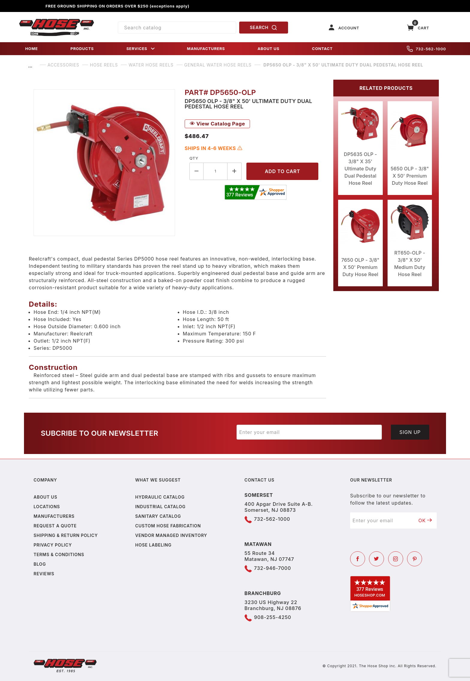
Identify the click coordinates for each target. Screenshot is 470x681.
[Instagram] (395, 558)
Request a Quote (55, 525)
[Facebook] (357, 558)
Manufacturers (54, 516)
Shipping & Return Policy (66, 535)
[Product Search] (177, 28)
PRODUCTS (82, 48)
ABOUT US (268, 48)
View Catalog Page (217, 124)
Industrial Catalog (160, 506)
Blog (40, 564)
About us (45, 497)
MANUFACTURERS (206, 48)
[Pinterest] (414, 558)
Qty (193, 158)
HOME (31, 48)
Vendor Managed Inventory (171, 535)
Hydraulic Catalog (160, 497)
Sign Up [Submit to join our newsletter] (410, 432)
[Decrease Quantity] (196, 171)
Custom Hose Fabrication (168, 525)
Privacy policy (53, 544)
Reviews (44, 573)
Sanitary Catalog (158, 516)
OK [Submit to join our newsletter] (425, 520)
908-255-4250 (272, 617)
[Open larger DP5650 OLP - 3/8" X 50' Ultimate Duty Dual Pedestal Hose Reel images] (104, 162)
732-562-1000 (426, 49)
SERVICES (141, 48)
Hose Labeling (153, 544)
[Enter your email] (309, 432)
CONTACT (322, 48)
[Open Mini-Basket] (418, 28)
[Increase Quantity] (235, 171)
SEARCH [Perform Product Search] (264, 28)
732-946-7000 (272, 568)
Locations (47, 506)
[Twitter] (376, 558)
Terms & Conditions (59, 554)
